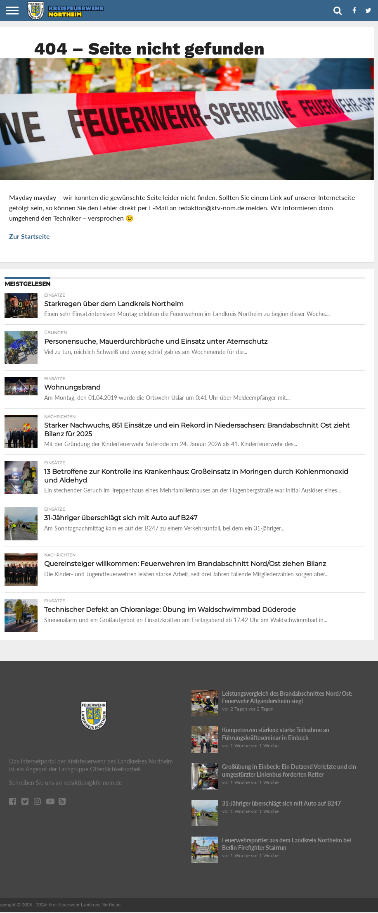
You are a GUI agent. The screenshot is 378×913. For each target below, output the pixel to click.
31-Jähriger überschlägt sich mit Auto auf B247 (281, 804)
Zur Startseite (29, 236)
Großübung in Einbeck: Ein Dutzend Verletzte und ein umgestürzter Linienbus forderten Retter (289, 771)
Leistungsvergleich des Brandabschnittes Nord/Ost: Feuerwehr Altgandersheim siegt (287, 698)
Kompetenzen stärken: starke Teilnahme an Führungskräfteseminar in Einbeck (275, 734)
